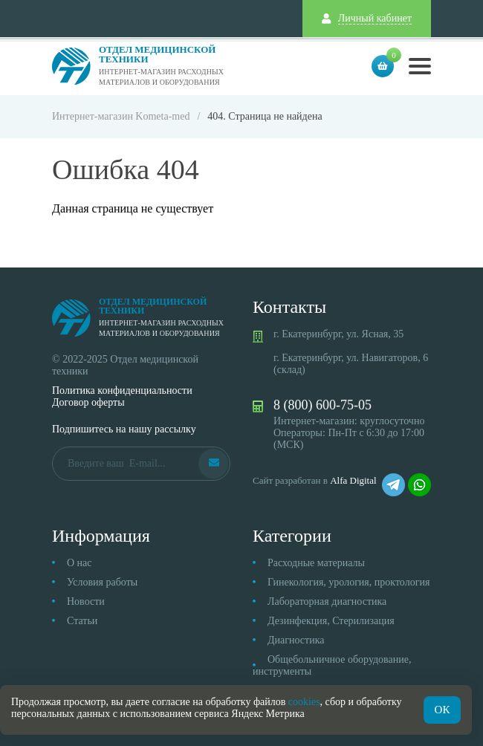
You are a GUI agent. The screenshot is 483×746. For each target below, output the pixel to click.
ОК (442, 710)
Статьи (82, 620)
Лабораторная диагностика (327, 601)
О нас (79, 562)
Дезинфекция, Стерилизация (331, 620)
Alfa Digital (353, 480)
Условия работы (102, 582)
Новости (86, 601)
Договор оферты (88, 402)
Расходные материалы (316, 562)
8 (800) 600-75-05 (322, 405)
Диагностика (296, 640)
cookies (304, 701)
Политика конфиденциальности (122, 390)
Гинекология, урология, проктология (348, 582)
